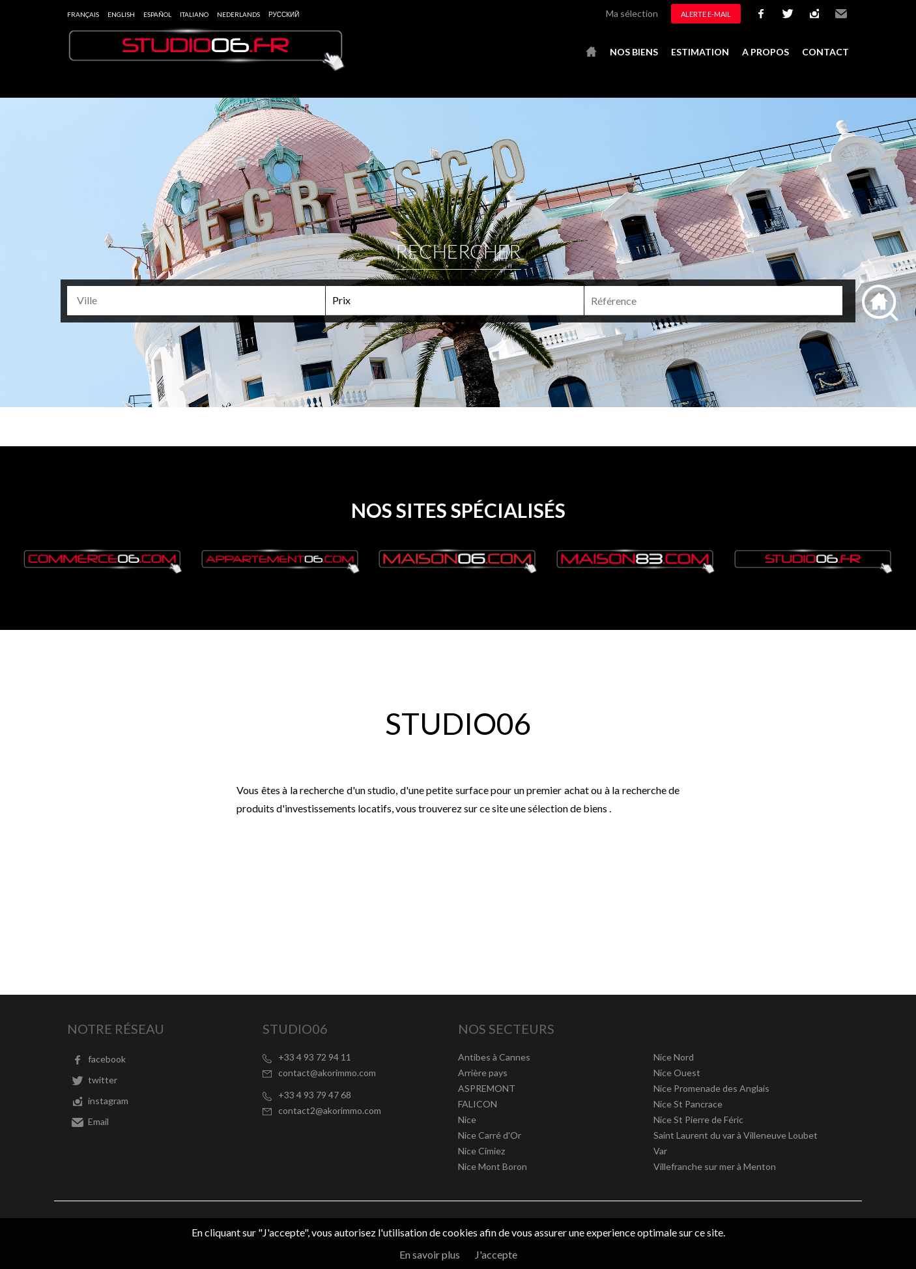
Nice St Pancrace (688, 1103)
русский (283, 14)
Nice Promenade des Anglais (711, 1088)
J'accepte (496, 1254)
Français (83, 14)
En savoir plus (429, 1254)
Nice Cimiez (481, 1150)
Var (660, 1150)
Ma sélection (632, 13)
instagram (814, 13)
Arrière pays (483, 1072)
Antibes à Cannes (494, 1056)
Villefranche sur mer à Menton (714, 1166)
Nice (467, 1119)
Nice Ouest (676, 1072)
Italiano (194, 14)
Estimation (700, 51)
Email (841, 13)
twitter (787, 13)
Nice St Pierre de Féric (698, 1119)
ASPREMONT (486, 1088)
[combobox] (196, 300)
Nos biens (634, 51)
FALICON (477, 1103)
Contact (825, 51)
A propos (765, 51)
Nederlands (238, 14)
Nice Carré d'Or (489, 1135)
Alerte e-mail (706, 14)
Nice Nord (673, 1056)
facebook (761, 13)
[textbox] (201, 300)
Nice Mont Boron (492, 1166)
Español (157, 14)
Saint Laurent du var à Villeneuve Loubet (735, 1135)
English (121, 14)
